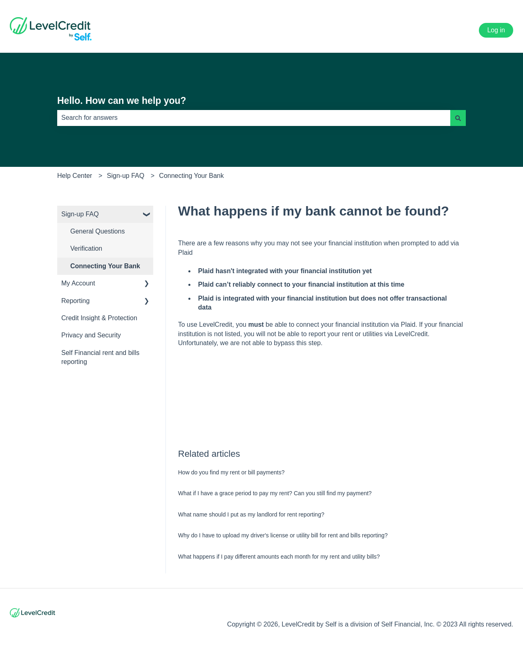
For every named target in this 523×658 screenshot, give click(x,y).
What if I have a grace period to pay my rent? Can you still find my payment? (275, 493)
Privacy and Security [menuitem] (91, 335)
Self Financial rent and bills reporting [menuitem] (100, 357)
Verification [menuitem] (86, 248)
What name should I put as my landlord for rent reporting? (251, 514)
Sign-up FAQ (126, 175)
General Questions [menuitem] (97, 231)
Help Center (74, 175)
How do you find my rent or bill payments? (231, 472)
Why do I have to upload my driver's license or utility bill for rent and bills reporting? (283, 535)
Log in (496, 30)
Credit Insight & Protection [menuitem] (99, 317)
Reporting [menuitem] (75, 300)
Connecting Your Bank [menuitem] (105, 266)
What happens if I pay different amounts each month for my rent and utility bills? (279, 556)
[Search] (458, 118)
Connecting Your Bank (191, 175)
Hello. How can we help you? (121, 100)
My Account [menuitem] (78, 283)
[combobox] (253, 118)
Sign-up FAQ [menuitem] (80, 214)
